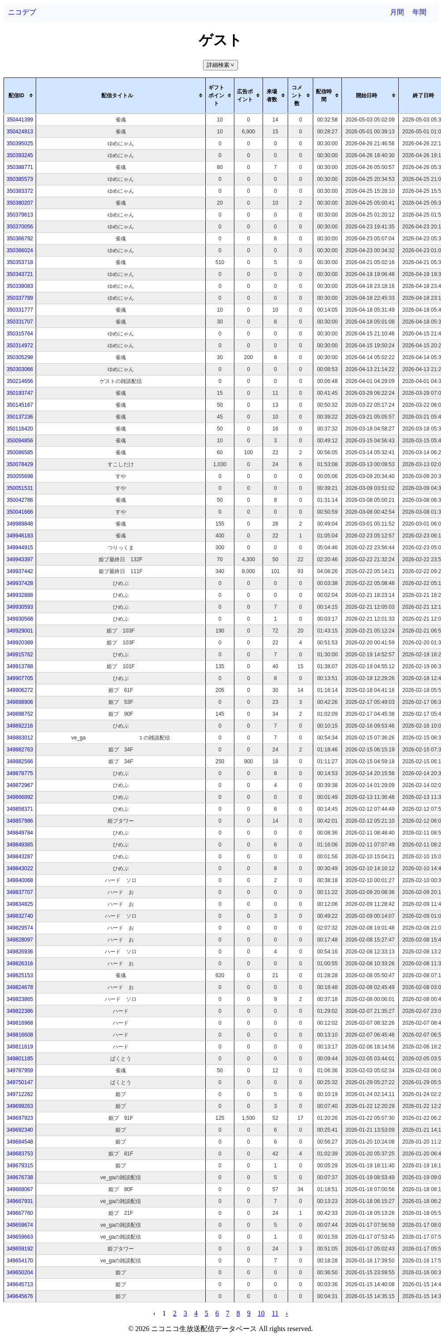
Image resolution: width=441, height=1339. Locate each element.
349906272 (20, 690)
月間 (397, 12)
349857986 (20, 821)
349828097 (20, 940)
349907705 (20, 678)
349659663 (20, 1237)
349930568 (20, 619)
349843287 (20, 856)
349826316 (20, 963)
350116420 (20, 429)
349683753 (20, 1154)
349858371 (20, 809)
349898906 (20, 702)
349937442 (20, 571)
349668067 (20, 1189)
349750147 (20, 1082)
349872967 (20, 785)
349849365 (20, 845)
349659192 (20, 1249)
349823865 (20, 999)
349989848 (20, 524)
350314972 (20, 345)
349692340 (20, 1130)
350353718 (20, 262)
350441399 (20, 120)
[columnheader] (20, 95)
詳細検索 (221, 65)
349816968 (20, 1023)
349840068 (20, 880)
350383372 (20, 191)
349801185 (20, 1059)
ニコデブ (22, 12)
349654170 (20, 1261)
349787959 (20, 1070)
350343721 (20, 274)
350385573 (20, 179)
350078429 (20, 464)
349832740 (20, 916)
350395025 (20, 143)
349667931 (20, 1201)
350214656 (20, 381)
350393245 (20, 155)
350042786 (20, 500)
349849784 (20, 833)
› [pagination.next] (286, 1313)
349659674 (20, 1225)
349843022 (20, 868)
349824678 (20, 987)
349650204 (20, 1272)
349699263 (20, 1106)
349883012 (20, 738)
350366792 (20, 238)
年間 (419, 12)
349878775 (20, 773)
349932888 (20, 595)
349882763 (20, 750)
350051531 (20, 488)
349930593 (20, 607)
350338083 (20, 286)
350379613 (20, 215)
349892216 (20, 726)
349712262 (20, 1094)
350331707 (20, 322)
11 (275, 1313)
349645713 (20, 1284)
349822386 (20, 1011)
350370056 (20, 227)
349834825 (20, 904)
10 (261, 1313)
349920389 (20, 643)
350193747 (20, 393)
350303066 (20, 369)
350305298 (20, 357)
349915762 (20, 654)
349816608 (20, 1035)
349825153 (20, 975)
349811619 (20, 1047)
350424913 (20, 132)
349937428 (20, 583)
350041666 (20, 512)
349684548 (20, 1142)
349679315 (20, 1165)
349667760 (20, 1213)
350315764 (20, 334)
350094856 (20, 441)
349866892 (20, 797)
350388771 (20, 167)
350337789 (20, 298)
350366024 (20, 250)
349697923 (20, 1118)
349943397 (20, 559)
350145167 (20, 405)
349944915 (20, 547)
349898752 (20, 714)
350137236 (20, 417)
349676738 (20, 1177)
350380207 (20, 203)
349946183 (20, 536)
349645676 (20, 1296)
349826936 (20, 952)
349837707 (20, 892)
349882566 (20, 761)
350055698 (20, 476)
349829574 (20, 928)
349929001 (20, 631)
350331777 (20, 310)
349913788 (20, 666)
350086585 (20, 452)
